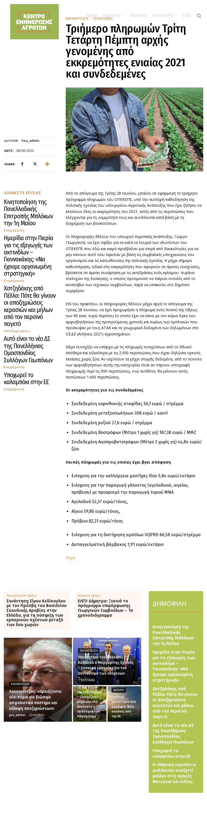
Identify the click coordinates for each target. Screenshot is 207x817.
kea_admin (30, 141)
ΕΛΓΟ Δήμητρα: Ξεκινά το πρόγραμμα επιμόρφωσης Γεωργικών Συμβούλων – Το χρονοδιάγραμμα (105, 608)
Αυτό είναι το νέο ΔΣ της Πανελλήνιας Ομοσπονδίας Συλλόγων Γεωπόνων (30, 262)
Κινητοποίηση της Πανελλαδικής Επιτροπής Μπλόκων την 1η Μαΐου (28, 203)
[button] (199, 15)
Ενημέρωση (13, 210)
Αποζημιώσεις (15, 253)
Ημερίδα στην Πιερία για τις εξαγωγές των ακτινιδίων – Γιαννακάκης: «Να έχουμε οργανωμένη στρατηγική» (30, 222)
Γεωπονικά (87, 680)
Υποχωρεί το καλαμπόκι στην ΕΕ (26, 277)
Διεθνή (118, 690)
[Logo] (110, 798)
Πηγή (70, 557)
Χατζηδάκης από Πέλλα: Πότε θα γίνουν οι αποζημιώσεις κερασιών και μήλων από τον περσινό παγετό (30, 243)
